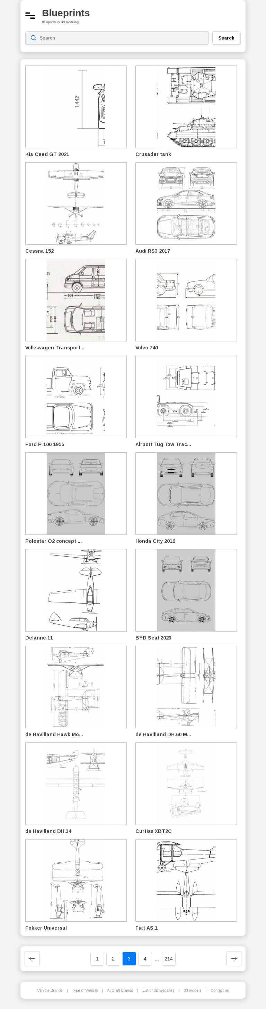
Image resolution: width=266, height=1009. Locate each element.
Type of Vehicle (85, 990)
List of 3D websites (158, 990)
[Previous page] (32, 958)
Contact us (220, 990)
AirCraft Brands (120, 990)
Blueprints (66, 13)
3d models (192, 990)
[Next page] (233, 958)
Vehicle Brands (49, 990)
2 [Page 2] (113, 959)
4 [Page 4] (145, 959)
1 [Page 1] (97, 959)
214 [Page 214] (169, 959)
